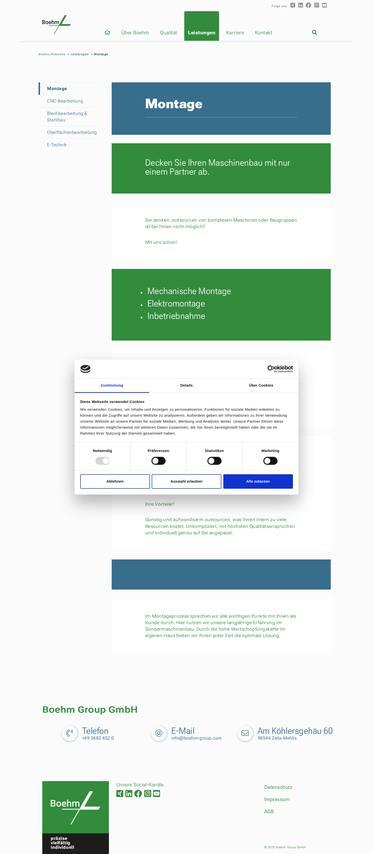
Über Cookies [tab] (261, 385)
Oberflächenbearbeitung (69, 132)
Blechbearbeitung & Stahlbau (67, 116)
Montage (57, 88)
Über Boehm (135, 33)
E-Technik (57, 144)
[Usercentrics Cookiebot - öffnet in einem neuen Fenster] (271, 369)
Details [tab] (186, 385)
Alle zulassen (258, 481)
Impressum (277, 799)
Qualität (168, 33)
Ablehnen (114, 481)
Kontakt (263, 33)
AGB (269, 811)
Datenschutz (278, 787)
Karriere (235, 33)
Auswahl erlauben (186, 481)
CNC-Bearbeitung (65, 100)
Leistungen (201, 33)
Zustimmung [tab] (112, 385)
